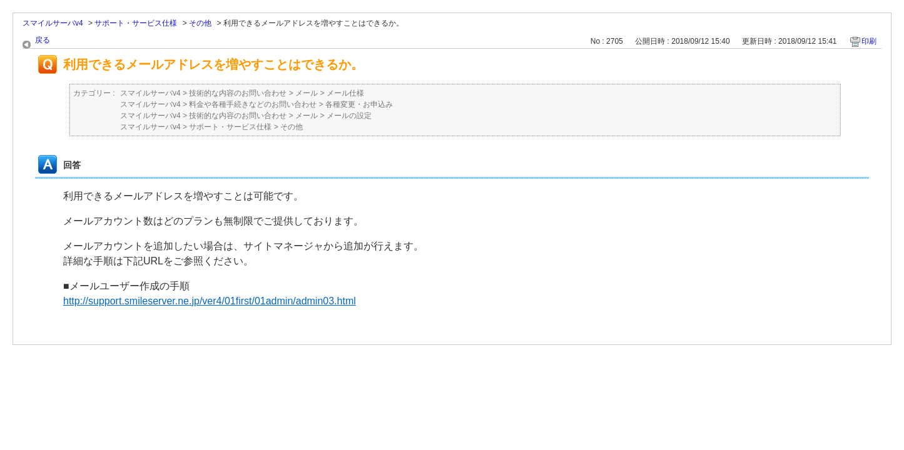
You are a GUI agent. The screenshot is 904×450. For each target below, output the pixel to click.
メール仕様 (345, 93)
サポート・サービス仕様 (135, 23)
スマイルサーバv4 (53, 23)
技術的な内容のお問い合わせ (238, 93)
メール (306, 93)
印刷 (868, 41)
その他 (200, 23)
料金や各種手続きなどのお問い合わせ (253, 104)
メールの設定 (349, 115)
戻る (42, 40)
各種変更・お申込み (359, 104)
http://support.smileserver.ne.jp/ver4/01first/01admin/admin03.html (209, 301)
